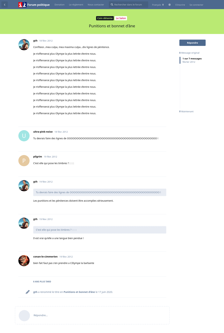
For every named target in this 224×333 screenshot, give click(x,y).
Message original (189, 52)
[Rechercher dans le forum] (128, 4)
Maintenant (186, 111)
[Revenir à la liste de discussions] (4, 4)
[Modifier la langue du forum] (158, 5)
